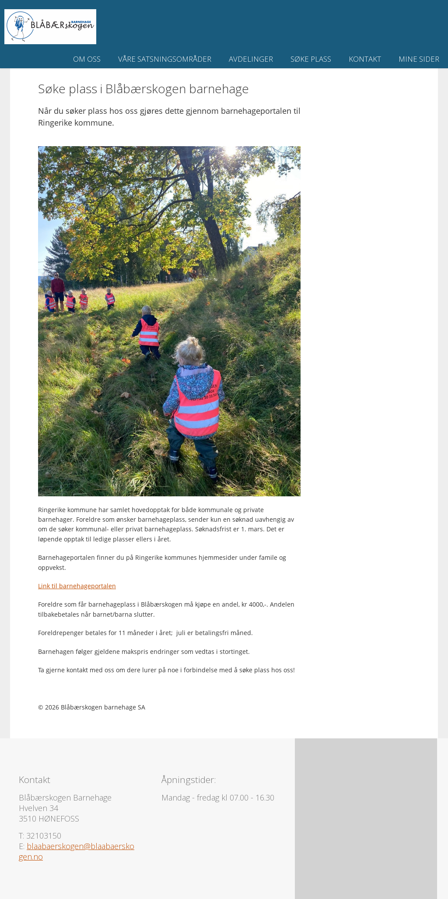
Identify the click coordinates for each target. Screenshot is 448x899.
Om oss (87, 59)
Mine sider (419, 59)
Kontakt (365, 59)
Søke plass (310, 59)
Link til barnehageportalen (77, 586)
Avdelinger (251, 59)
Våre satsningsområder (164, 59)
